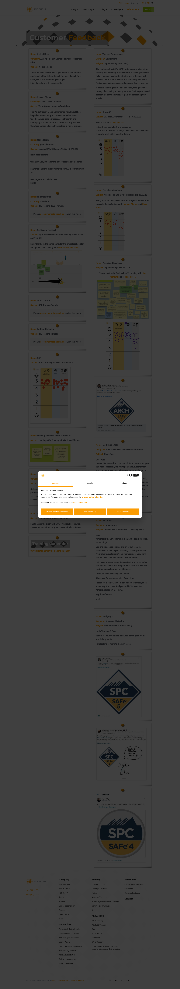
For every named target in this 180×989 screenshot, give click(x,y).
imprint (99, 497)
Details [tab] (90, 483)
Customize (90, 512)
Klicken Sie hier (80, 503)
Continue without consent (57, 512)
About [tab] (124, 483)
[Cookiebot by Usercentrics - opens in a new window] (129, 475)
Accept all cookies (123, 512)
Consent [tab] (55, 483)
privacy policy (88, 497)
